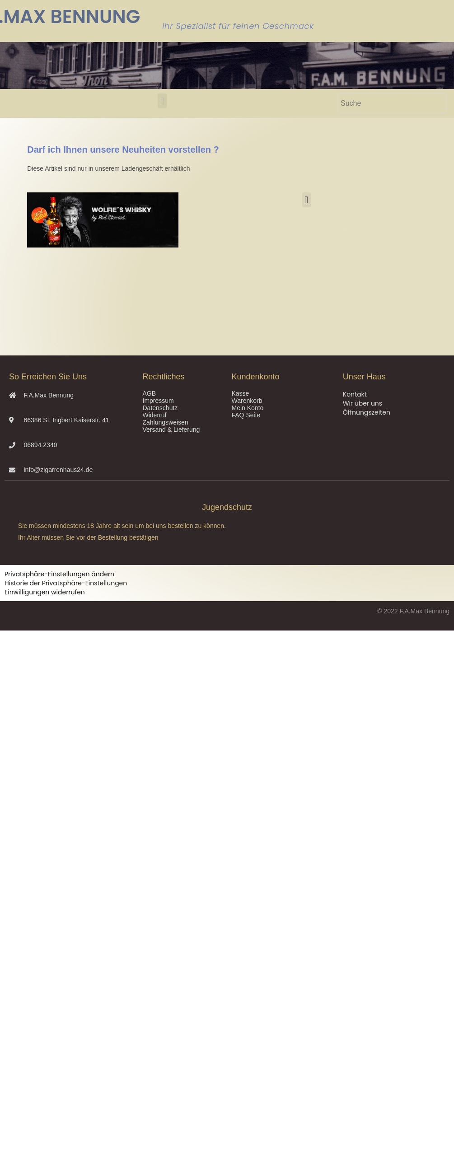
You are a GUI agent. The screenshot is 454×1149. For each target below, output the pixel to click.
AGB (149, 393)
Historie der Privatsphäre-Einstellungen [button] (66, 583)
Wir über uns (362, 403)
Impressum (158, 400)
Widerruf (155, 415)
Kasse (240, 393)
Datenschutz (160, 407)
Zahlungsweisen (165, 422)
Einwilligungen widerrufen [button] (45, 592)
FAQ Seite (246, 415)
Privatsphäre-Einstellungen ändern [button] (59, 574)
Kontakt (355, 394)
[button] (162, 100)
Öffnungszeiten (366, 412)
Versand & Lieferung (171, 429)
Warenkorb (247, 400)
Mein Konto (248, 407)
